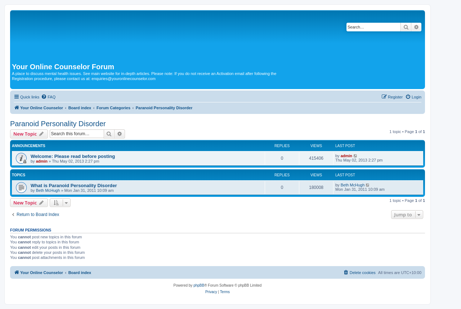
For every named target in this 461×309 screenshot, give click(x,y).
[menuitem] (48, 97)
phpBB (198, 285)
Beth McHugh (48, 190)
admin (42, 161)
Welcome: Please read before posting (73, 156)
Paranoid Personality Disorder (58, 124)
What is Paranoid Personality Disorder (74, 185)
